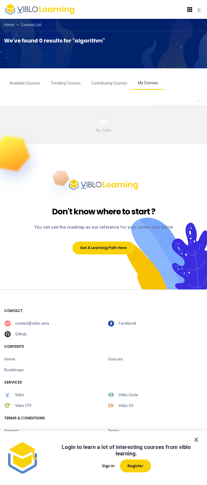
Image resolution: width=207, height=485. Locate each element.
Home (9, 25)
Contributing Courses (109, 83)
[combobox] (177, 100)
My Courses (148, 83)
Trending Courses (66, 83)
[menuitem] (24, 83)
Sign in (108, 466)
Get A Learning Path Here (103, 247)
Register (135, 466)
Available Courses (24, 83)
